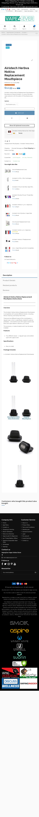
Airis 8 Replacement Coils (19, 169)
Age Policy (6, 525)
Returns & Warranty (8, 534)
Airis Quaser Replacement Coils (21, 222)
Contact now (16, 161)
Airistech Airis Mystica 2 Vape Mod (22, 213)
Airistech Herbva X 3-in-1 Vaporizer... (22, 204)
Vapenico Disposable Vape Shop (10, 541)
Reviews (6, 290)
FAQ (18, 9)
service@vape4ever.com (10, 557)
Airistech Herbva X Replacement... (22, 239)
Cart (36, 11)
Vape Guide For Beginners (10, 536)
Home (14, 9)
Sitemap (5, 546)
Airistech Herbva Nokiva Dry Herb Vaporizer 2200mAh (26, 130)
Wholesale (6, 544)
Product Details (9, 280)
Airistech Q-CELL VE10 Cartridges (21, 178)
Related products (10, 285)
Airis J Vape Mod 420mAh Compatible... (23, 248)
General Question (27, 531)
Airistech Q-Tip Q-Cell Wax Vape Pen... (23, 187)
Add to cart (19, 113)
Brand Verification (8, 531)
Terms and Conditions (28, 527)
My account (25, 536)
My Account (24, 9)
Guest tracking (26, 538)
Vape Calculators (29, 11)
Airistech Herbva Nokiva (27, 143)
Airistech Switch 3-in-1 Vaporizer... (21, 230)
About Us (25, 523)
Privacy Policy (26, 525)
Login (23, 534)
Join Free (32, 9)
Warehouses (26, 529)
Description (7, 275)
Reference (7, 82)
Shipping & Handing (8, 529)
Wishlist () (9, 11)
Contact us (6, 527)
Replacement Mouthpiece (12, 143)
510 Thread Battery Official (10, 538)
